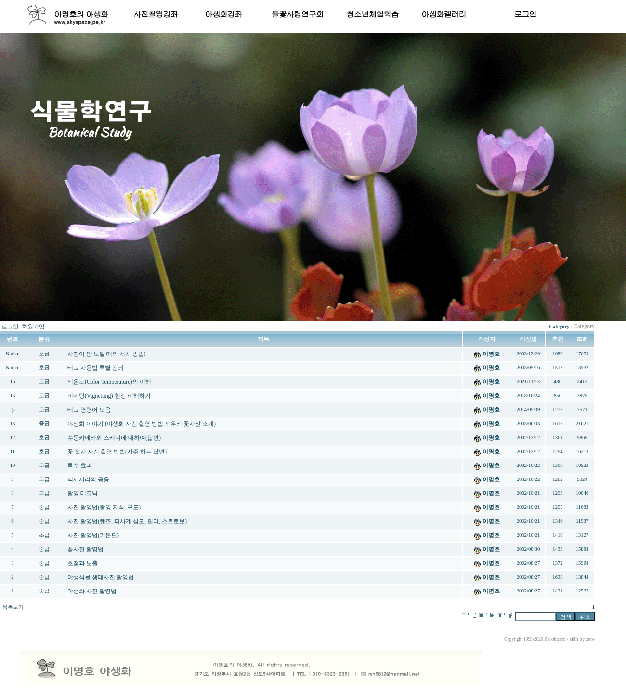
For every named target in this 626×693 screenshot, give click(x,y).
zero (590, 639)
